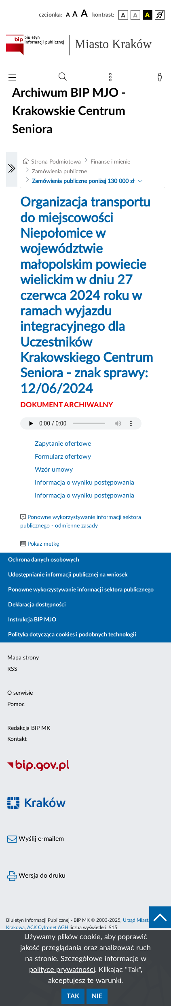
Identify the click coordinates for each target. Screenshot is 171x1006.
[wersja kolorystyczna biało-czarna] (135, 15)
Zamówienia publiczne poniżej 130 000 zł (83, 181)
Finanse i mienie (110, 162)
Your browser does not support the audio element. (80, 423)
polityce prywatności (62, 970)
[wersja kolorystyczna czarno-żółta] (147, 15)
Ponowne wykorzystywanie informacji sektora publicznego (81, 590)
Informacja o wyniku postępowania (84, 482)
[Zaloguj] (161, 79)
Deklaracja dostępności (37, 605)
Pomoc (16, 704)
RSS (12, 669)
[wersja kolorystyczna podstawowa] (123, 15)
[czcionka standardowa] (68, 14)
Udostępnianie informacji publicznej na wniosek (67, 575)
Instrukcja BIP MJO (32, 620)
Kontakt (17, 739)
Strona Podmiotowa (56, 162)
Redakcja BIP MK (28, 728)
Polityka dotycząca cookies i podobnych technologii (72, 635)
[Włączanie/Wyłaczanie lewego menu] (11, 169)
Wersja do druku (36, 876)
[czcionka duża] (85, 13)
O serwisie (20, 693)
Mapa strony (23, 658)
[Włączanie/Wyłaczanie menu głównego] (12, 78)
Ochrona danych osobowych (43, 560)
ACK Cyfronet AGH (47, 927)
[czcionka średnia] (75, 14)
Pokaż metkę (43, 544)
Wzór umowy (54, 469)
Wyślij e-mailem (35, 839)
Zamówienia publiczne (59, 171)
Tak (73, 996)
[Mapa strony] (112, 79)
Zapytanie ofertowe (63, 443)
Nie (97, 996)
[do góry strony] (160, 917)
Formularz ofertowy (63, 456)
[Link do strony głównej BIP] (85, 45)
